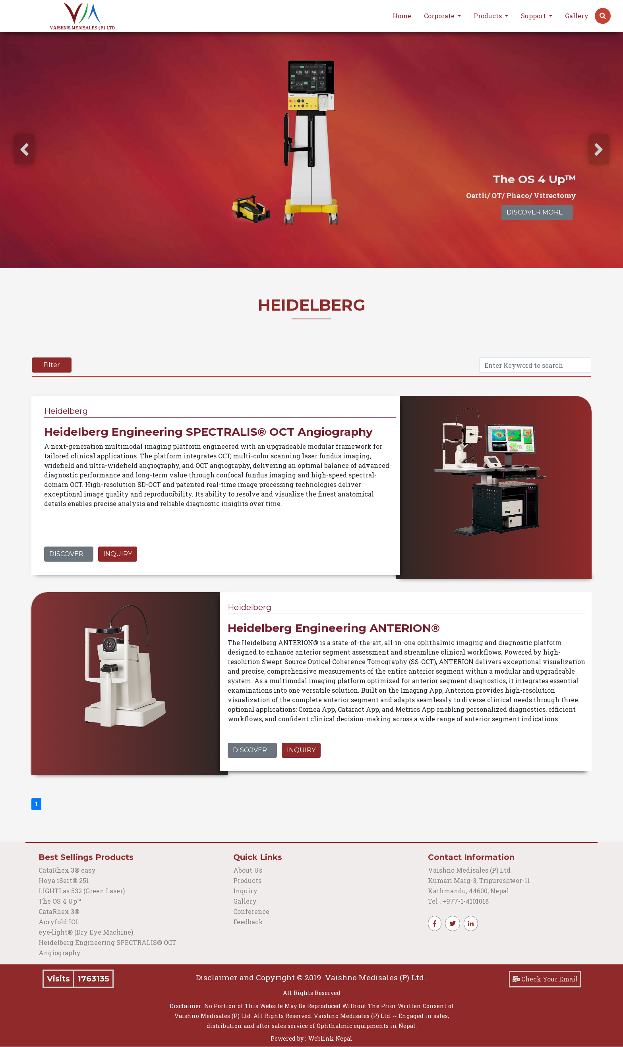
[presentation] (24, 149)
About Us (247, 870)
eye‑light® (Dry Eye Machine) (86, 932)
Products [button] (488, 16)
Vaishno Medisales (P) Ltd (470, 870)
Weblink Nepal (330, 1038)
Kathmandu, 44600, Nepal (468, 891)
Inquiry (117, 554)
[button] (603, 16)
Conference (251, 911)
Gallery (576, 16)
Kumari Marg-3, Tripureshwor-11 (479, 880)
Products (247, 880)
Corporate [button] (440, 16)
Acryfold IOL (59, 922)
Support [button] (534, 16)
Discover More (535, 212)
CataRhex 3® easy (67, 870)
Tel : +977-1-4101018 (458, 901)
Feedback (248, 922)
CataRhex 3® (59, 911)
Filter (51, 365)
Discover (66, 554)
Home (402, 16)
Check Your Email (545, 979)
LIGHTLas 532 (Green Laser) (82, 891)
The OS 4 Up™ (60, 901)
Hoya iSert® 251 (64, 880)
